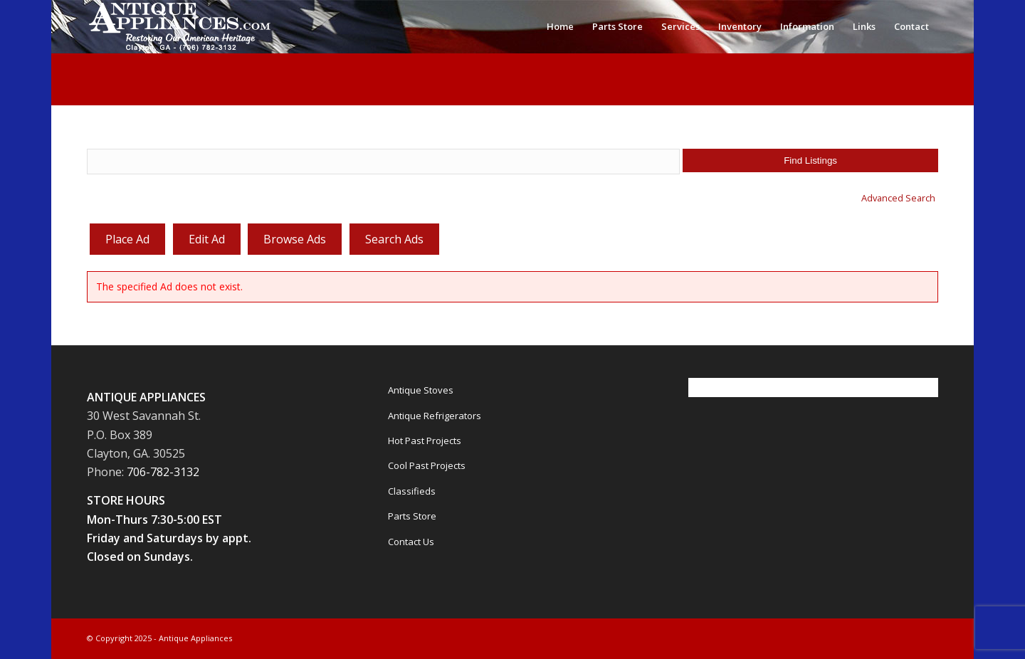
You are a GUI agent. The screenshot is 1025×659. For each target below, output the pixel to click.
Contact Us (411, 541)
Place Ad (127, 239)
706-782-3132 (163, 472)
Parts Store (412, 516)
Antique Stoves (420, 390)
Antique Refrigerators (434, 415)
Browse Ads (294, 239)
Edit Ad (207, 239)
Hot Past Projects (424, 440)
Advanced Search (898, 197)
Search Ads (394, 239)
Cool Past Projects (427, 465)
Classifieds (412, 491)
